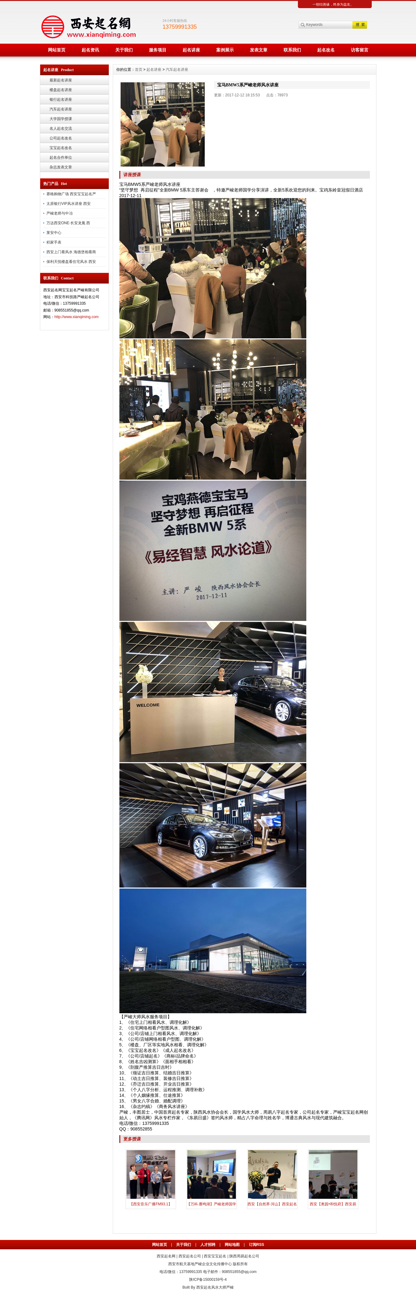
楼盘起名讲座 (61, 90)
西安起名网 (166, 1256)
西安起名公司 (190, 1256)
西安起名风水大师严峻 (215, 1287)
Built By (189, 1287)
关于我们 (124, 49)
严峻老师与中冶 (59, 213)
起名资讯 (90, 49)
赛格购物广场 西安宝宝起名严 (71, 194)
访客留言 (359, 49)
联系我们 (292, 49)
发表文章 (258, 49)
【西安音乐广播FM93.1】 (150, 1204)
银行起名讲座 (61, 99)
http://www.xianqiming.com (77, 317)
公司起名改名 (61, 138)
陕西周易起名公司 (244, 1256)
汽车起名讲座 (61, 109)
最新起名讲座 (61, 80)
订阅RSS (256, 1244)
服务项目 (157, 49)
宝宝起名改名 (61, 148)
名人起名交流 (61, 128)
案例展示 (225, 49)
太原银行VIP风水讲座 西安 (68, 203)
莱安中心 (53, 232)
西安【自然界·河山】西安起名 (272, 1204)
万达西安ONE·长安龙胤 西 (68, 223)
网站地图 (232, 1244)
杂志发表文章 (61, 167)
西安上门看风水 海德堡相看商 (71, 252)
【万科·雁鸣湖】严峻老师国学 (211, 1204)
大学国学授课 (61, 119)
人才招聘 (207, 1244)
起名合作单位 (61, 157)
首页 (138, 69)
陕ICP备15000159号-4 (208, 1279)
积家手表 (53, 242)
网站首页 (56, 49)
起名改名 (326, 49)
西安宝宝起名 (215, 1256)
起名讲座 (191, 49)
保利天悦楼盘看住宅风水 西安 (71, 261)
